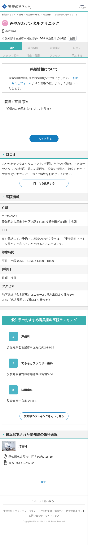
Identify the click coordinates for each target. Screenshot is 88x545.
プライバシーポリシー (26, 511)
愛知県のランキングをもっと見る (44, 416)
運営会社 (7, 511)
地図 (72, 38)
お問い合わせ (36, 515)
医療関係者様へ (74, 511)
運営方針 (59, 511)
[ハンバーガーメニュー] (82, 5)
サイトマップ (52, 515)
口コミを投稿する (44, 183)
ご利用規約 (46, 511)
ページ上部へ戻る (44, 501)
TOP (43, 482)
